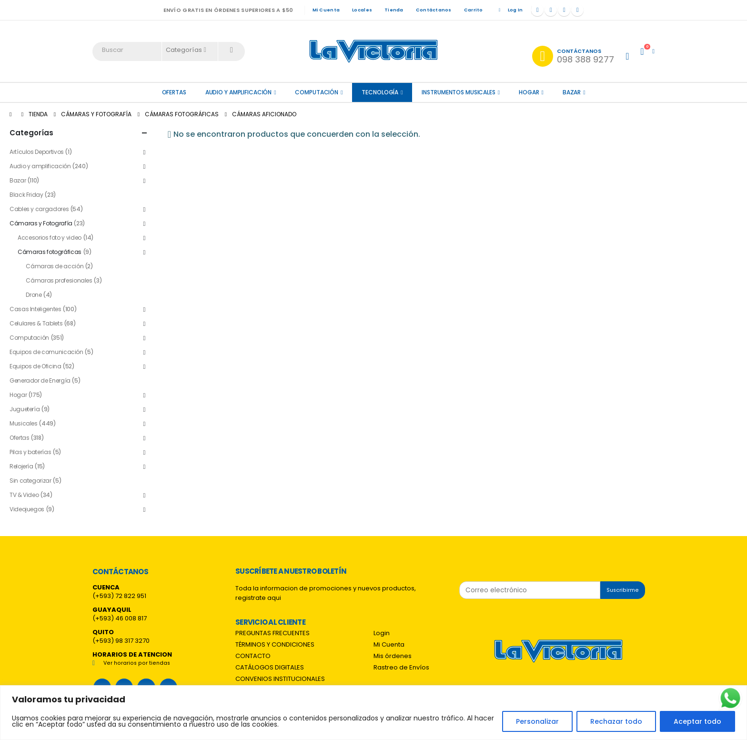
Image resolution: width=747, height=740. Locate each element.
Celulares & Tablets (36, 323)
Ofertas (19, 438)
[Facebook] (537, 10)
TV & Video (24, 495)
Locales (362, 10)
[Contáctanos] (573, 56)
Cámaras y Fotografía (41, 223)
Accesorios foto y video (49, 237)
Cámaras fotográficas (49, 252)
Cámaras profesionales (59, 280)
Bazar (572, 92)
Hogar (529, 92)
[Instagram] (564, 10)
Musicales (24, 423)
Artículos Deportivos (37, 152)
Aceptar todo (697, 721)
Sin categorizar (30, 480)
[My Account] (627, 56)
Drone (33, 295)
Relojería (21, 466)
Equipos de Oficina (35, 366)
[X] (551, 10)
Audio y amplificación (238, 92)
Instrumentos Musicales (458, 92)
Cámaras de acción (54, 266)
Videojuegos (27, 509)
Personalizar (537, 721)
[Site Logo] (373, 51)
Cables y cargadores (39, 209)
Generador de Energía (40, 380)
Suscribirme (622, 590)
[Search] (231, 50)
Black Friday (26, 195)
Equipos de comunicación (46, 352)
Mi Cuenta (326, 10)
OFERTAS (174, 92)
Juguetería (25, 409)
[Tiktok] (577, 10)
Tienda (394, 10)
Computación (316, 92)
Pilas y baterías (30, 452)
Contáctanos (434, 10)
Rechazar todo (616, 721)
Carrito (473, 10)
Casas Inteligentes (35, 309)
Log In (509, 10)
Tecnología (380, 92)
